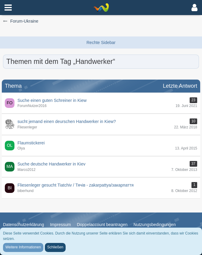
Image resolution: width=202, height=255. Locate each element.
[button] (8, 7)
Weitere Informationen (23, 247)
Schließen (55, 247)
